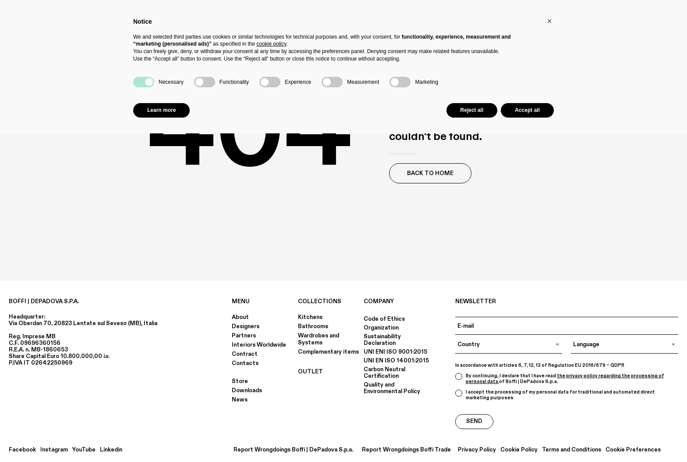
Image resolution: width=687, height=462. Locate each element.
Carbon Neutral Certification (384, 373)
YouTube (84, 450)
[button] (549, 21)
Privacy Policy (477, 450)
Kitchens (310, 317)
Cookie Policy (519, 450)
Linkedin (111, 450)
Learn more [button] (161, 110)
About (240, 317)
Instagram (54, 450)
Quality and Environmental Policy (392, 388)
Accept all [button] (527, 110)
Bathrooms (313, 326)
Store (240, 381)
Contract (245, 354)
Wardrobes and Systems (318, 339)
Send (474, 421)
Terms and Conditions (571, 450)
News (240, 399)
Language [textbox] (586, 344)
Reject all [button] (472, 110)
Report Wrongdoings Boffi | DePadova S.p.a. (293, 450)
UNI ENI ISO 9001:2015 (395, 351)
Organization (381, 327)
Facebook (22, 450)
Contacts (245, 363)
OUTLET (310, 371)
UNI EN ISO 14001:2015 (396, 360)
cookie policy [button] (271, 44)
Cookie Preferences (633, 450)
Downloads (247, 390)
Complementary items (328, 351)
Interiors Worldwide (259, 344)
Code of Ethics (384, 318)
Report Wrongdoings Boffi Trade (406, 450)
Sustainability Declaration (382, 340)
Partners (244, 335)
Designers (245, 326)
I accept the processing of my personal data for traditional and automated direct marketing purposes (555, 395)
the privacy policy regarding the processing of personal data (565, 379)
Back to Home (430, 173)
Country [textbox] (468, 344)
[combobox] (509, 344)
